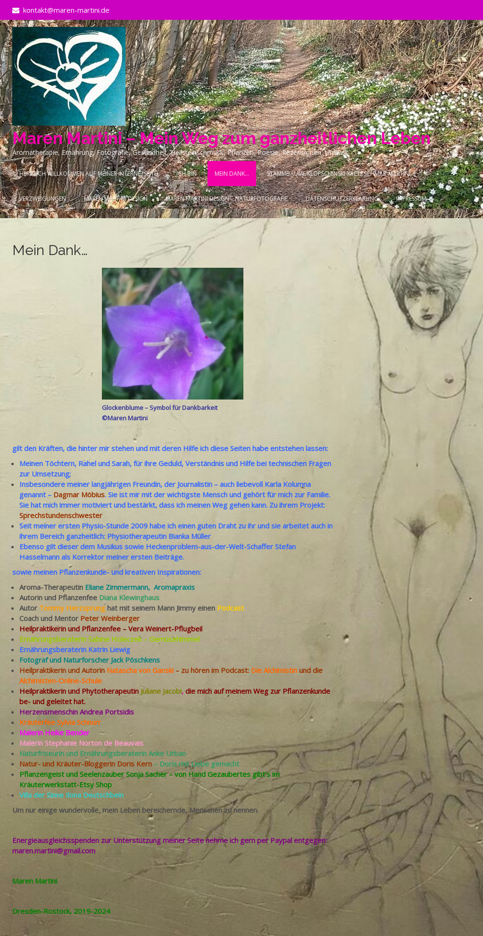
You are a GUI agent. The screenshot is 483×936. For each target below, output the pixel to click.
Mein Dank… (232, 174)
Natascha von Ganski (140, 670)
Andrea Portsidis (107, 711)
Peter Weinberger (110, 618)
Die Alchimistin (274, 670)
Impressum (411, 199)
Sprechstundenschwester (60, 515)
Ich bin (186, 174)
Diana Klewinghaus (129, 597)
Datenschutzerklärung (342, 199)
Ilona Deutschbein (95, 795)
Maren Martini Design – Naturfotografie (227, 199)
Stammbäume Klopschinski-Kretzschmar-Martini (338, 174)
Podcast (230, 608)
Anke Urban (167, 753)
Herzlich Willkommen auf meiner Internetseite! (88, 174)
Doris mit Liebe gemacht (199, 763)
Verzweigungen (42, 199)
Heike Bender (67, 732)
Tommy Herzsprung (72, 608)
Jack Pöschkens (135, 659)
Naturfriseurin (41, 753)
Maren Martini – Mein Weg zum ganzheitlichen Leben (221, 138)
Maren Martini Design (116, 199)
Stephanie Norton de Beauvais (94, 743)
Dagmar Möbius (79, 494)
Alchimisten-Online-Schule (60, 680)
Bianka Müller (189, 536)
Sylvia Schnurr (79, 722)
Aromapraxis (174, 587)
